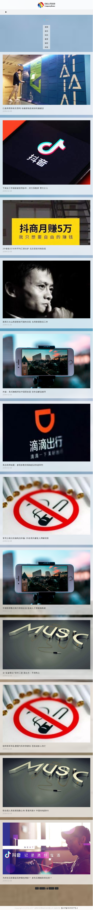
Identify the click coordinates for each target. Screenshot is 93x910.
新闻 (46, 27)
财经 (46, 43)
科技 (46, 47)
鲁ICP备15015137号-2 (69, 908)
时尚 (46, 35)
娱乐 (46, 31)
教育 (46, 39)
